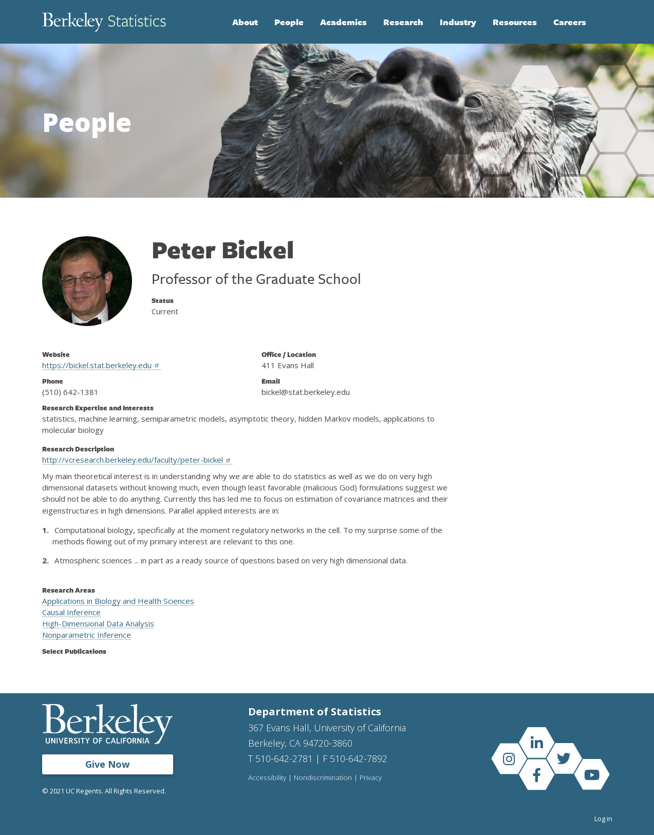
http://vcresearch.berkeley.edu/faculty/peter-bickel (137, 459)
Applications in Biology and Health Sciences (118, 601)
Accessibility (267, 778)
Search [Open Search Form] (602, 22)
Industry (458, 21)
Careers (569, 21)
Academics (343, 21)
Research (403, 21)
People (289, 21)
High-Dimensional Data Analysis (98, 623)
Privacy (371, 778)
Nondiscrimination (323, 778)
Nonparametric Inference (86, 635)
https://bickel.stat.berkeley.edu (101, 365)
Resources (515, 21)
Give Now (107, 764)
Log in (603, 818)
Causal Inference (71, 612)
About (245, 21)
